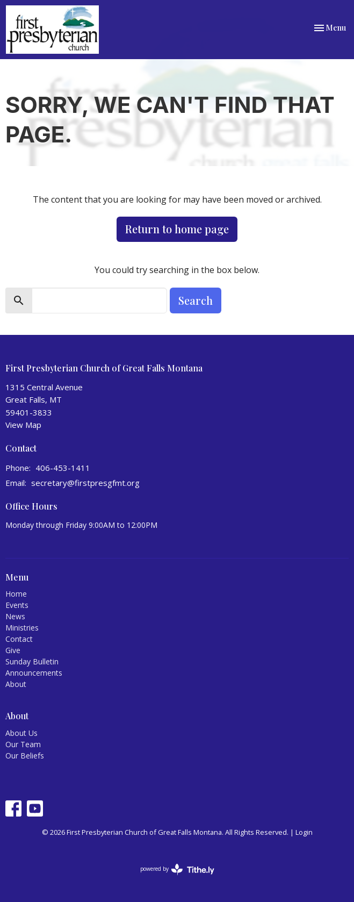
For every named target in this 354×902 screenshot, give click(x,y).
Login (304, 832)
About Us (21, 733)
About (15, 684)
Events (16, 605)
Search (195, 300)
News (15, 616)
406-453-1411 (62, 467)
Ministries (22, 627)
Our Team (23, 744)
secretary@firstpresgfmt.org (85, 482)
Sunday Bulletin (32, 661)
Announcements (33, 673)
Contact (19, 639)
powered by (177, 869)
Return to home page (177, 228)
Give (12, 650)
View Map (23, 424)
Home (16, 594)
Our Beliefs (24, 755)
